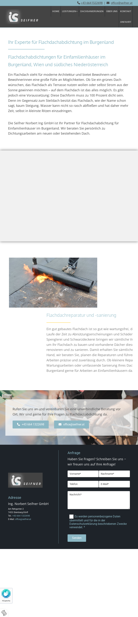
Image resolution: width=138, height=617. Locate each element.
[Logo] (24, 16)
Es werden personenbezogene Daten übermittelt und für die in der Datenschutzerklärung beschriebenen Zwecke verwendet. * (98, 522)
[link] (70, 11)
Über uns (112, 11)
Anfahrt (125, 21)
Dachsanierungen (92, 11)
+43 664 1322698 (92, 3)
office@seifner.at (23, 519)
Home (55, 11)
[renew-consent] (4, 613)
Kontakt (125, 11)
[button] (31, 424)
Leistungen (69, 11)
